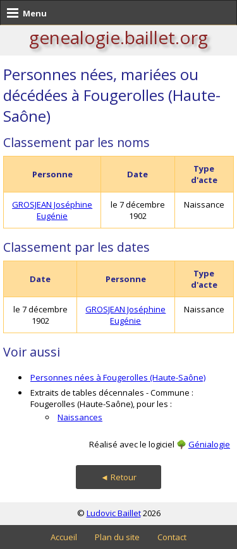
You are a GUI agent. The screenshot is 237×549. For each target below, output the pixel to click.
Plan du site (117, 537)
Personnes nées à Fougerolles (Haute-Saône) (117, 377)
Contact (171, 537)
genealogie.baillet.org (118, 37)
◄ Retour (118, 477)
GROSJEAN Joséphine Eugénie (52, 210)
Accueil (64, 537)
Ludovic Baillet (114, 513)
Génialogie (209, 444)
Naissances (80, 417)
